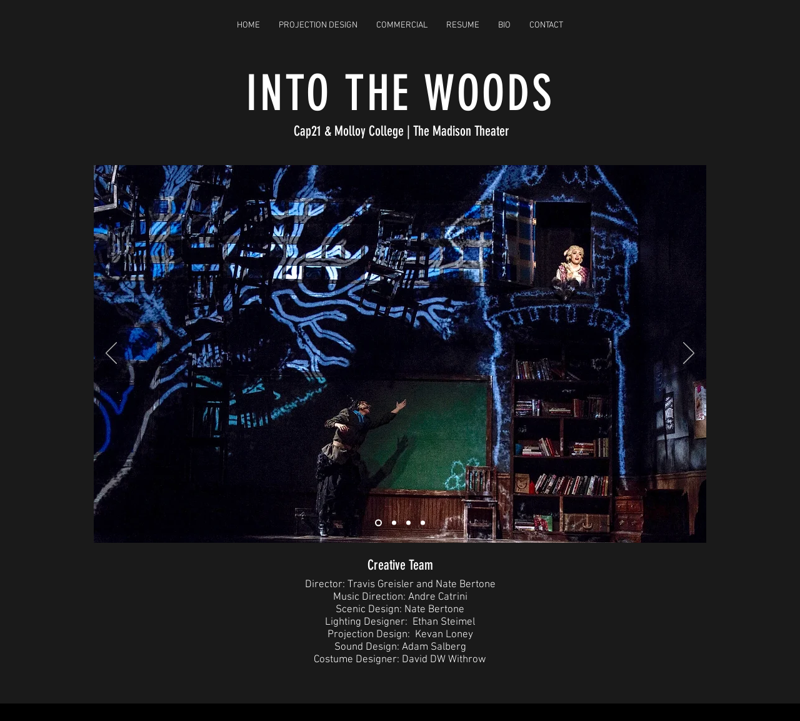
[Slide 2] (394, 522)
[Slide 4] (408, 522)
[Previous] (111, 354)
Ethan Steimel (443, 622)
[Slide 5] (423, 522)
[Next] (688, 354)
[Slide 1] (378, 522)
